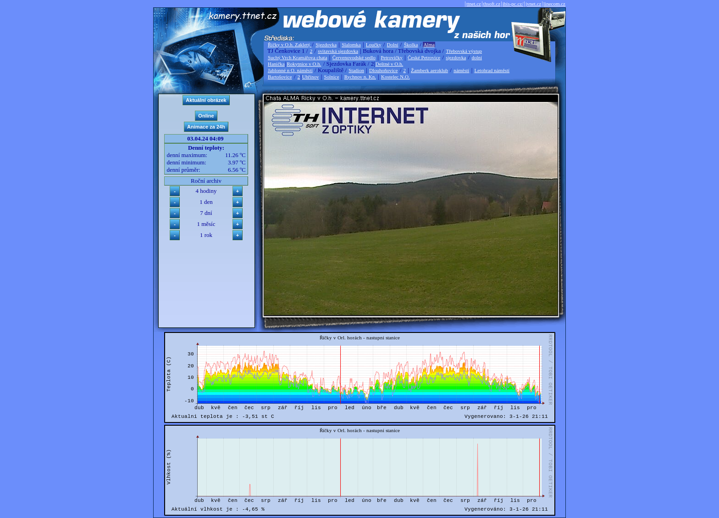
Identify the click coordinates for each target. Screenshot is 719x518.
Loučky (374, 44)
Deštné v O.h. (390, 64)
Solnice (331, 76)
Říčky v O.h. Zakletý (289, 44)
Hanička (276, 64)
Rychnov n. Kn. (360, 76)
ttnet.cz (473, 3)
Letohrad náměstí (492, 70)
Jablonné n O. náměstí (290, 70)
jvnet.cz (533, 3)
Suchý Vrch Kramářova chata (297, 57)
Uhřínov (310, 76)
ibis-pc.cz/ (513, 3)
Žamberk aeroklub (429, 70)
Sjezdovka (326, 44)
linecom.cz (554, 3)
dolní (476, 57)
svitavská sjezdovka (338, 51)
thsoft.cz (492, 3)
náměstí (461, 70)
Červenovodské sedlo (354, 57)
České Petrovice (424, 57)
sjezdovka (456, 57)
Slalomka (351, 44)
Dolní (392, 44)
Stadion (356, 70)
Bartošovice (280, 76)
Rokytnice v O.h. (304, 64)
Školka (411, 44)
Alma (428, 44)
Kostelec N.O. (395, 76)
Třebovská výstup (464, 51)
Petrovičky (392, 57)
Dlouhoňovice (383, 70)
